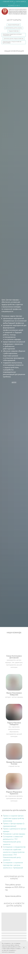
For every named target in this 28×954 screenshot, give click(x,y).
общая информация (13, 24)
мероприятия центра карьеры (13, 28)
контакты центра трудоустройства (13, 38)
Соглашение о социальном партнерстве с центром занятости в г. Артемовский (13, 865)
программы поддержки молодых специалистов (12, 35)
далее (14, 382)
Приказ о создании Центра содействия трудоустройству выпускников (13, 818)
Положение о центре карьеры (14, 834)
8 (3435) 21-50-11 (14, 5)
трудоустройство (14, 31)
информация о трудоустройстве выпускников (12, 42)
